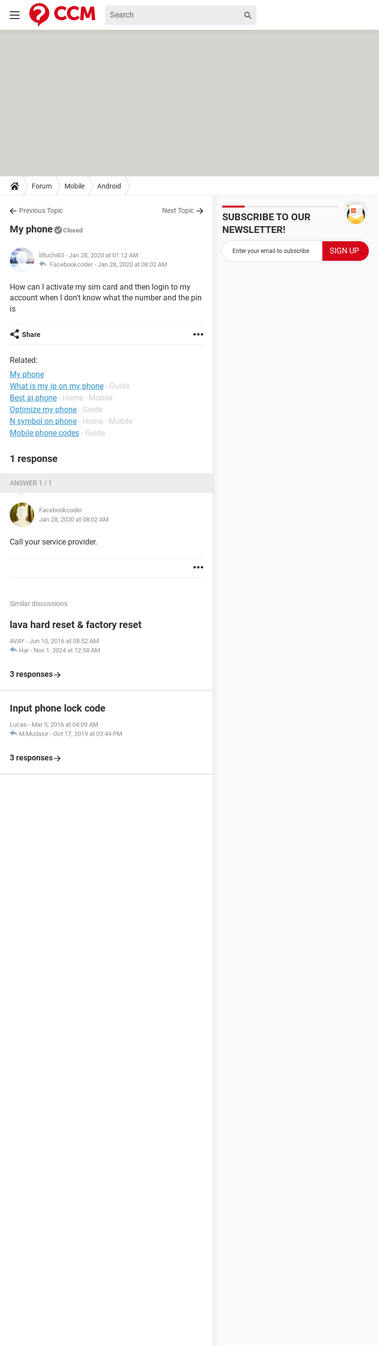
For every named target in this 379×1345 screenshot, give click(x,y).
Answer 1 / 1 (31, 483)
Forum (42, 186)
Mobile (74, 186)
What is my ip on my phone (57, 386)
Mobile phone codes (44, 433)
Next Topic (178, 210)
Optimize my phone (43, 409)
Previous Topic (41, 210)
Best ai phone (33, 397)
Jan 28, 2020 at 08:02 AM (132, 264)
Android (109, 186)
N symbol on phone (43, 421)
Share (31, 334)
